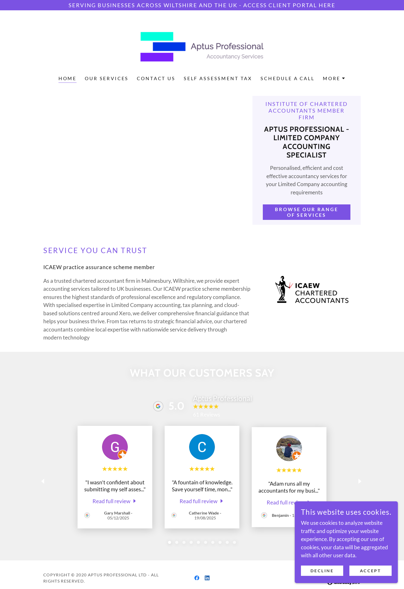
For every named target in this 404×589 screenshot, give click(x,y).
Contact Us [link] (156, 78)
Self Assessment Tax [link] (218, 78)
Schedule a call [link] (287, 78)
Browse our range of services (306, 212)
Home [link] (67, 78)
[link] (202, 46)
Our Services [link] (107, 78)
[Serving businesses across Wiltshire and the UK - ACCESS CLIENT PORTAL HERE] (202, 5)
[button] (334, 78)
